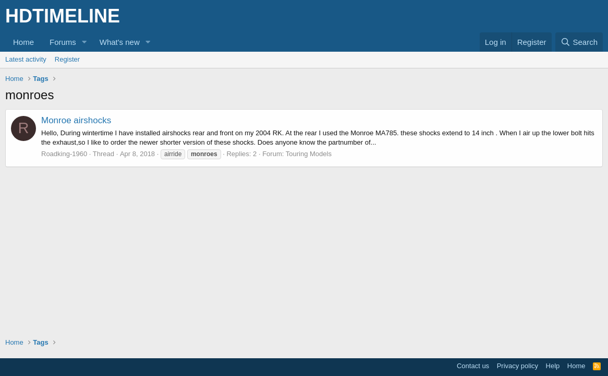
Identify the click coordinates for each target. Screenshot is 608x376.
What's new (120, 42)
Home (23, 42)
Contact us (473, 366)
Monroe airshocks (76, 120)
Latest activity (25, 59)
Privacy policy (517, 366)
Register (67, 59)
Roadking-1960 (64, 154)
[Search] (579, 42)
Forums (63, 42)
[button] (84, 42)
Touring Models (309, 154)
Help (553, 366)
